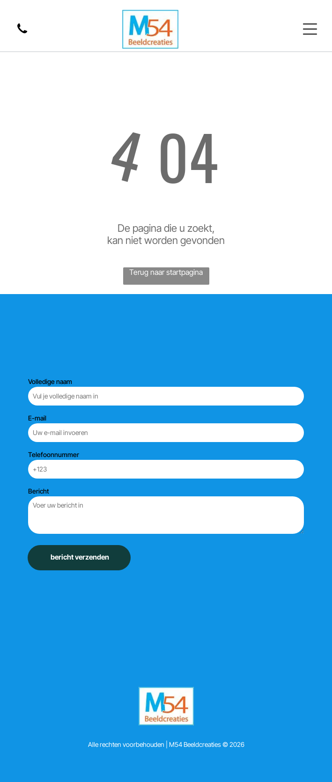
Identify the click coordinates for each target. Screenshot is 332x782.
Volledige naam (50, 381)
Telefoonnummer (53, 454)
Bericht (38, 491)
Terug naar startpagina (166, 272)
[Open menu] (310, 29)
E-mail (37, 418)
